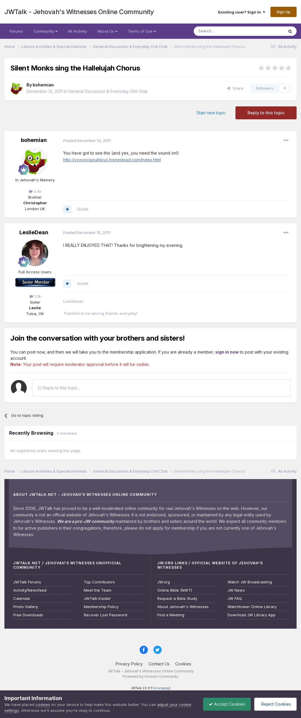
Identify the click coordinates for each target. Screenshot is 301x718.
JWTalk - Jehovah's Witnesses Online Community (79, 12)
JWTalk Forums (27, 582)
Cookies (183, 663)
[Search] (224, 31)
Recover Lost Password (105, 615)
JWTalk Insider (97, 598)
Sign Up (283, 11)
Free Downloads (28, 615)
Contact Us (159, 663)
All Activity (77, 31)
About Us (107, 31)
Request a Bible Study (177, 598)
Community (45, 31)
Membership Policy (101, 607)
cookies (43, 704)
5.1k (35, 296)
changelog (162, 688)
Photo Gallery (25, 607)
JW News (236, 590)
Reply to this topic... (59, 387)
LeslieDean (33, 232)
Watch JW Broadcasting (250, 582)
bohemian (43, 84)
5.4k (35, 191)
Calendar (21, 598)
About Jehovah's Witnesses (183, 607)
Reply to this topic (266, 112)
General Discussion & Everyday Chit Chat (107, 91)
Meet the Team (97, 590)
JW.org (163, 582)
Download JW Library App (251, 615)
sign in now (227, 351)
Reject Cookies (275, 704)
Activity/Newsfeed (29, 590)
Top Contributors (99, 582)
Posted (87, 140)
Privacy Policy (129, 663)
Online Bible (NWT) (174, 590)
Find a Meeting (170, 615)
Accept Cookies (225, 704)
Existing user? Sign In (241, 12)
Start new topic (211, 112)
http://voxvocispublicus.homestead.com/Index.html (112, 159)
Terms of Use (142, 31)
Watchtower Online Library (252, 607)
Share (235, 88)
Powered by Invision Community (150, 676)
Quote (82, 209)
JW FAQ (235, 598)
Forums (16, 31)
